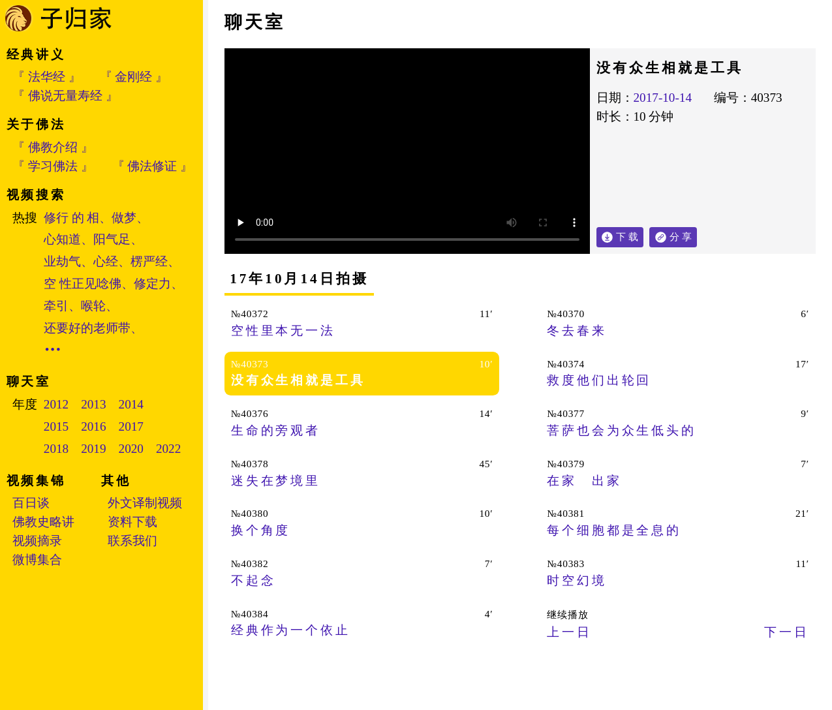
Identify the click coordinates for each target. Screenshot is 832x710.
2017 (131, 426)
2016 (93, 426)
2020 (131, 448)
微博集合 (37, 559)
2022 (168, 448)
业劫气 (62, 261)
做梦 (124, 217)
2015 (56, 426)
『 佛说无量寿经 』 (65, 95)
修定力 (152, 283)
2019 (93, 448)
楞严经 (149, 261)
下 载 (627, 236)
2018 (56, 448)
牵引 (56, 306)
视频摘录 (37, 541)
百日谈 (31, 503)
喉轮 (93, 306)
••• (53, 349)
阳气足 (112, 239)
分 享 (683, 234)
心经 (105, 261)
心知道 (62, 239)
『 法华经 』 (46, 77)
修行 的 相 (72, 217)
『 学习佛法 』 (52, 166)
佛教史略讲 (43, 522)
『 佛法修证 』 (152, 166)
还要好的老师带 (87, 328)
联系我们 (132, 541)
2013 (93, 404)
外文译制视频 (145, 503)
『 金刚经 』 (134, 77)
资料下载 (132, 522)
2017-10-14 (663, 97)
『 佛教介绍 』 (52, 147)
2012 (56, 404)
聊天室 (254, 22)
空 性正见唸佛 (82, 283)
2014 (131, 404)
